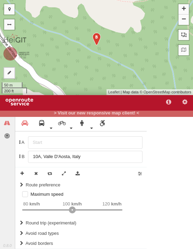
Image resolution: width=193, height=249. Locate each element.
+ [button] (184, 9)
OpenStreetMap (157, 92)
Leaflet (114, 92)
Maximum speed (46, 194)
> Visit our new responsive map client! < (96, 113)
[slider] (72, 209)
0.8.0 (7, 245)
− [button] (184, 20)
